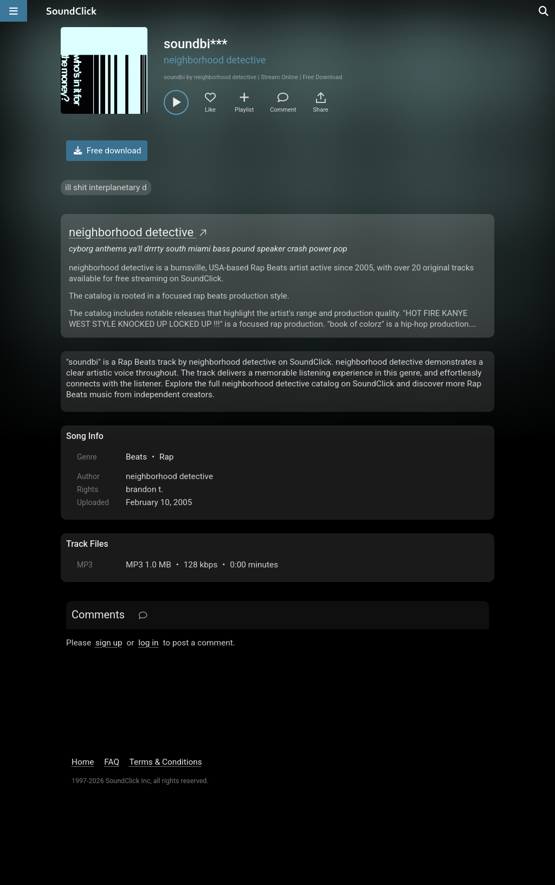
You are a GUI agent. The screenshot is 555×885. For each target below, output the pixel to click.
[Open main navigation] (13, 11)
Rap (166, 457)
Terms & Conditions (166, 762)
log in (148, 643)
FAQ (111, 762)
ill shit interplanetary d (106, 187)
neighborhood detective (215, 60)
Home (83, 762)
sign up (108, 643)
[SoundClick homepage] (71, 11)
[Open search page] (544, 11)
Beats (136, 457)
